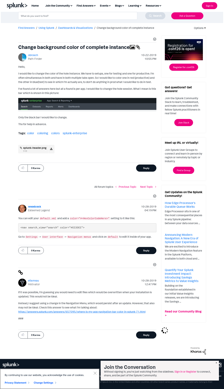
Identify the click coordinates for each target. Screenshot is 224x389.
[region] (49, 379)
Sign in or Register (185, 371)
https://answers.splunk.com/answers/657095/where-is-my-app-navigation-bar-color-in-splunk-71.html (82, 311)
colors (55, 133)
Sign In (209, 5)
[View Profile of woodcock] (34, 206)
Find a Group (183, 170)
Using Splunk (46, 27)
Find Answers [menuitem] (85, 5)
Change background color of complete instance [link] (125, 27)
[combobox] (91, 16)
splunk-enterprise (75, 133)
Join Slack (183, 122)
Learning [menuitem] (133, 5)
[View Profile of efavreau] (33, 280)
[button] (154, 39)
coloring (42, 133)
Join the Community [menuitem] (57, 5)
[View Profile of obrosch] (33, 55)
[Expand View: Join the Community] (71, 5)
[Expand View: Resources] (160, 5)
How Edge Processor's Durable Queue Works (180, 204)
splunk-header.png (34, 147)
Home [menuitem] (35, 5)
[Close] (95, 373)
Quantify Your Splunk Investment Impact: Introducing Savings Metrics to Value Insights (181, 275)
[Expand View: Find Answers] (94, 5)
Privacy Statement (15, 382)
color (30, 133)
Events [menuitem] (104, 5)
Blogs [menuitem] (118, 5)
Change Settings (43, 382)
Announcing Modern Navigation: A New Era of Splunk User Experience (181, 238)
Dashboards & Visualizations (75, 27)
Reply (146, 168)
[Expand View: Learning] (140, 5)
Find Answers (26, 27)
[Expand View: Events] (109, 5)
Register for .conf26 (183, 67)
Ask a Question (187, 15)
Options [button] (197, 28)
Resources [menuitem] (152, 5)
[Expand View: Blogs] (123, 5)
